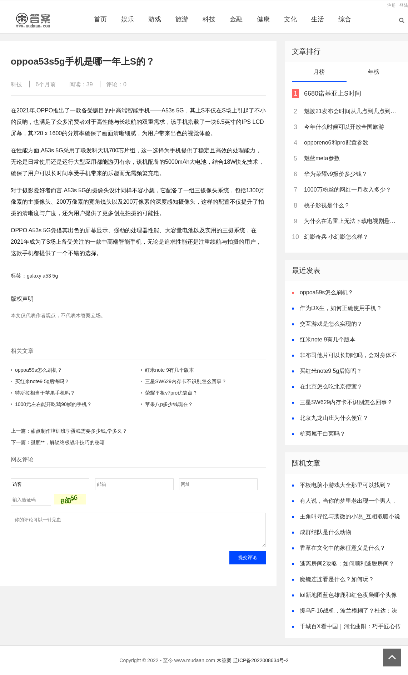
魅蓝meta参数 (322, 158)
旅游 (181, 19)
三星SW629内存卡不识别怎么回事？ (186, 381)
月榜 (319, 72)
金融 (236, 19)
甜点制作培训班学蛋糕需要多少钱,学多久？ (79, 431)
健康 (263, 19)
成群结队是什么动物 (325, 532)
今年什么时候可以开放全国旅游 (344, 127)
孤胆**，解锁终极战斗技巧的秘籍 (68, 442)
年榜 (373, 72)
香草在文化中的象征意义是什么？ (342, 548)
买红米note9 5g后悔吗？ (42, 381)
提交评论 (247, 562)
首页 (100, 19)
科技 (209, 19)
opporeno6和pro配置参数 (336, 142)
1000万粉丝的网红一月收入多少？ (347, 190)
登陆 (403, 5)
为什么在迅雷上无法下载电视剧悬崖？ (352, 221)
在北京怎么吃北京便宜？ (331, 387)
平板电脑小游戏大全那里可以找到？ (345, 485)
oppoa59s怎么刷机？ (38, 370)
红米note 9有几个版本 (169, 370)
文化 (290, 19)
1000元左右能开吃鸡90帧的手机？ (53, 404)
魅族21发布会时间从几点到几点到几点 (352, 111)
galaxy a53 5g (42, 276)
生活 (317, 19)
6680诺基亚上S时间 (332, 93)
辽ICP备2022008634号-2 (261, 660)
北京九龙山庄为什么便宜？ (334, 418)
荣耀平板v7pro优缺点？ (171, 393)
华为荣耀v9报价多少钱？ (335, 174)
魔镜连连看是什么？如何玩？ (337, 579)
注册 (391, 5)
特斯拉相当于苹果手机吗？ (45, 393)
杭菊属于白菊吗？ (322, 434)
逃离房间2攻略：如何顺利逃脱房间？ (347, 563)
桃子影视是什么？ (327, 205)
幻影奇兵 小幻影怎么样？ (336, 237)
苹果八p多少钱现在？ (169, 404)
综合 (344, 19)
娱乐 (127, 19)
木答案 (224, 660)
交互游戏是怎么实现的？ (331, 324)
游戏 (154, 19)
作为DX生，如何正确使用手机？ (341, 308)
